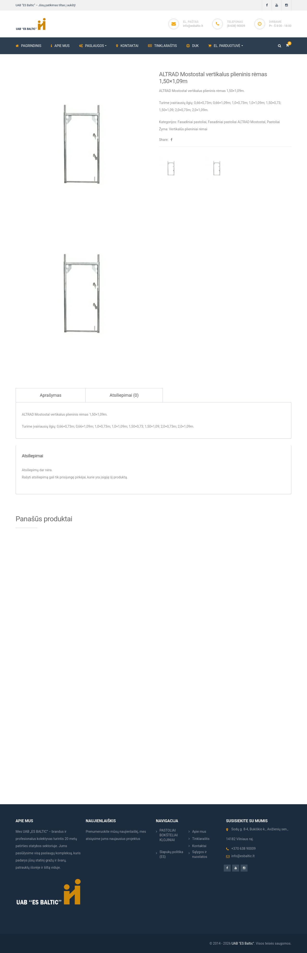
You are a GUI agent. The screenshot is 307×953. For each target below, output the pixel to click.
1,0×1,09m (257, 103)
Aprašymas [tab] (50, 395)
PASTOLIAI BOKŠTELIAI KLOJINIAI (168, 835)
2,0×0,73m (183, 110)
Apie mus (199, 831)
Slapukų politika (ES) (171, 854)
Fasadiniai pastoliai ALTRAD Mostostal (237, 122)
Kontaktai (199, 846)
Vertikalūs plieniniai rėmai (188, 129)
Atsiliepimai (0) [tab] (124, 395)
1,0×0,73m (240, 103)
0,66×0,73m (202, 103)
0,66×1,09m (221, 103)
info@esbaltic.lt (193, 26)
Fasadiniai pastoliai (192, 122)
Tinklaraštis (200, 839)
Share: (163, 140)
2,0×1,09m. (200, 110)
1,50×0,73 (273, 103)
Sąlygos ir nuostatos (199, 854)
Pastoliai (273, 122)
